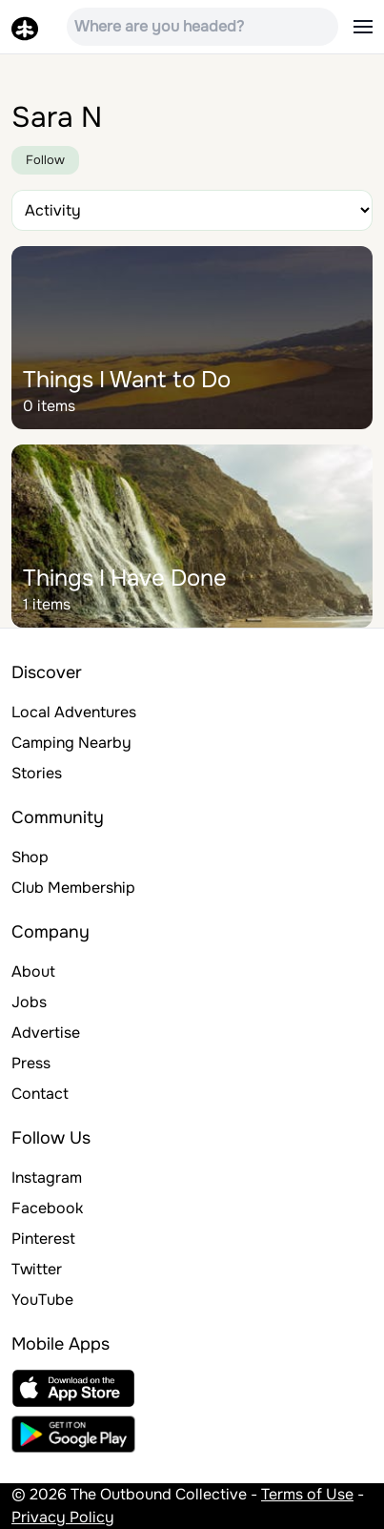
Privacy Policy (62, 1517)
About (33, 971)
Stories (36, 773)
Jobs (29, 1002)
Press (31, 1063)
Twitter (36, 1269)
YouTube (42, 1300)
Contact (40, 1094)
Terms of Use (307, 1494)
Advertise (45, 1033)
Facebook (47, 1208)
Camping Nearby (71, 743)
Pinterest (43, 1239)
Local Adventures (73, 712)
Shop (30, 857)
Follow (45, 160)
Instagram (46, 1177)
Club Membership (73, 888)
